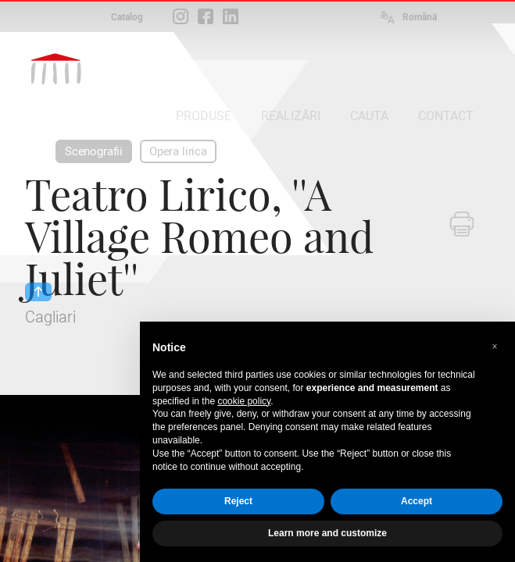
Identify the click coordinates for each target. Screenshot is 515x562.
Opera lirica (178, 151)
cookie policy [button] (243, 401)
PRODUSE (203, 115)
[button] (494, 346)
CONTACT (446, 115)
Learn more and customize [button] (327, 533)
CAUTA (369, 115)
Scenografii (94, 151)
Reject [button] (238, 501)
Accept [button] (416, 501)
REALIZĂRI (290, 115)
